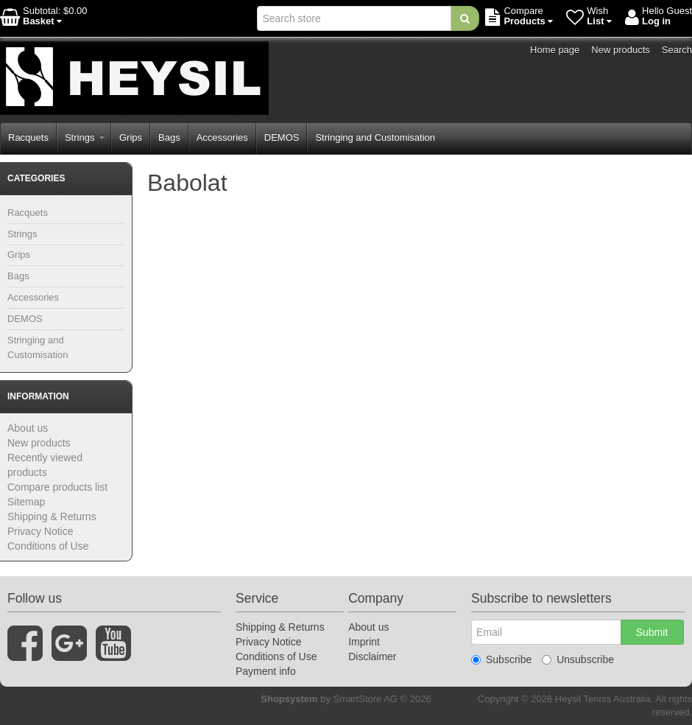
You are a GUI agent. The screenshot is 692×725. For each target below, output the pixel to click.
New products (620, 49)
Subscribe (501, 659)
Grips (130, 137)
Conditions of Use (48, 546)
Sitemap (26, 502)
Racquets (28, 137)
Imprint (364, 642)
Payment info (266, 671)
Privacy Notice (40, 531)
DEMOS (282, 137)
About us (27, 428)
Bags (169, 137)
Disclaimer (372, 656)
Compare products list (57, 487)
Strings (85, 137)
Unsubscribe (578, 659)
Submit (652, 632)
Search (677, 49)
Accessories (222, 137)
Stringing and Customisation (375, 137)
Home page (554, 49)
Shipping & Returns (51, 516)
